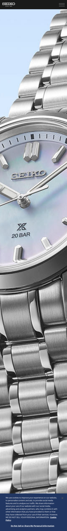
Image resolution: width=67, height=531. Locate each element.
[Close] (62, 498)
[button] (62, 4)
